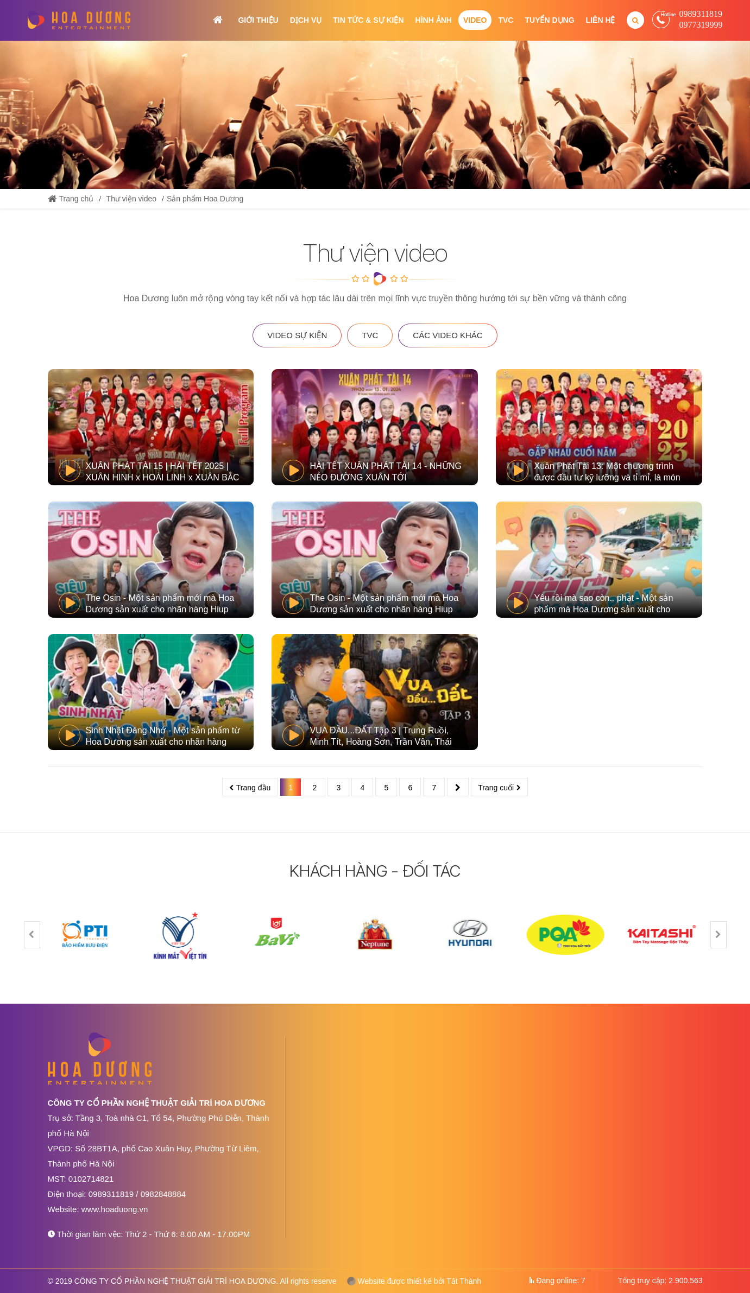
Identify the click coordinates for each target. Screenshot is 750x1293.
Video (475, 20)
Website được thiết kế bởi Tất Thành (414, 1281)
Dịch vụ (306, 20)
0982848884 (163, 1194)
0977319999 (701, 24)
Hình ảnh (433, 20)
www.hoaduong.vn (114, 1209)
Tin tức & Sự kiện (368, 20)
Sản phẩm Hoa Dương (205, 198)
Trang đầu (253, 787)
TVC (505, 20)
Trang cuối (496, 787)
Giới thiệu (258, 20)
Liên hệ (600, 20)
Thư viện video (131, 198)
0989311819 (700, 13)
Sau (458, 787)
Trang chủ (218, 20)
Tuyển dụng (549, 20)
